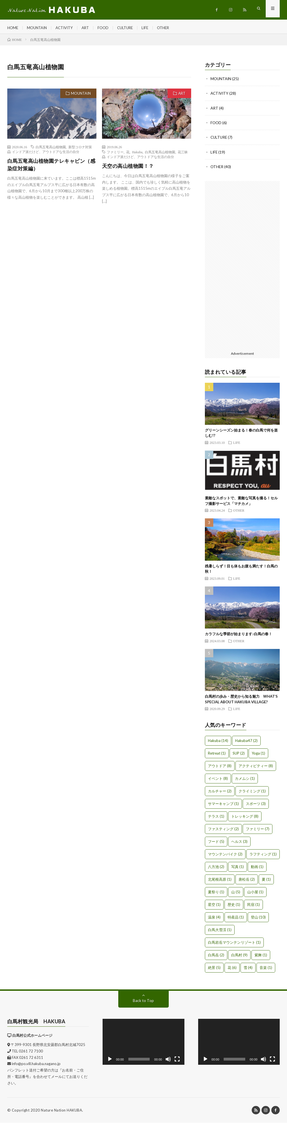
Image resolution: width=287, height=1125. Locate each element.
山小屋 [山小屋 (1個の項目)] (255, 894)
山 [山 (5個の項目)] (235, 894)
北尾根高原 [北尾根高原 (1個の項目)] (220, 881)
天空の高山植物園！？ (128, 169)
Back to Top (143, 1002)
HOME (13, 27)
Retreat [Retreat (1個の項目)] (217, 755)
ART (90, 27)
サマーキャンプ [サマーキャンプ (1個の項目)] (223, 806)
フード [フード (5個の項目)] (216, 843)
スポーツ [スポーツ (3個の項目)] (256, 806)
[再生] (110, 1061)
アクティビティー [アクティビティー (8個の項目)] (256, 768)
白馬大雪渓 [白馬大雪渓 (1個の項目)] (220, 932)
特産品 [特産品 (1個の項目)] (236, 919)
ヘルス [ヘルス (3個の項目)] (239, 843)
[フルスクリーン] (177, 1061)
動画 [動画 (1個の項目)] (257, 869)
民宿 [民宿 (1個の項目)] (253, 906)
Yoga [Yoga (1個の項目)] (258, 755)
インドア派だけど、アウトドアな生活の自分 (45, 154)
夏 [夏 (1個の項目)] (266, 881)
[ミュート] (168, 1061)
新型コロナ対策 (80, 149)
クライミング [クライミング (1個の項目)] (252, 793)
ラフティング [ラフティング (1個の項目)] (263, 856)
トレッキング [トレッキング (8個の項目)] (244, 818)
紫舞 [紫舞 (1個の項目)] (260, 957)
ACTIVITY (68, 27)
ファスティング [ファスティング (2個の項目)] (223, 831)
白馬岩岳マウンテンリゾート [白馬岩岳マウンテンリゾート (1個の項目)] (234, 944)
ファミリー (115, 154)
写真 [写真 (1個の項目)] (237, 869)
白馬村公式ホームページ (32, 1037)
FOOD (109, 27)
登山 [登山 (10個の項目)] (258, 919)
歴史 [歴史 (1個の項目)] (234, 906)
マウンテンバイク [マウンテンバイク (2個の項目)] (225, 856)
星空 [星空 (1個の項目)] (214, 906)
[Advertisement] (242, 267)
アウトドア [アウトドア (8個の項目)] (220, 768)
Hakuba (137, 154)
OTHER (172, 27)
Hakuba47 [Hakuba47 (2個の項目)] (246, 743)
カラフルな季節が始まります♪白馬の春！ (238, 636)
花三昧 (183, 154)
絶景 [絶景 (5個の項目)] (214, 970)
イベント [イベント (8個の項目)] (218, 780)
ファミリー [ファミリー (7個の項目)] (257, 831)
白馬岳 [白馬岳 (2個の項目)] (216, 957)
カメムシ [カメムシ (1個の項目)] (245, 780)
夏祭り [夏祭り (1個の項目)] (216, 894)
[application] (143, 1044)
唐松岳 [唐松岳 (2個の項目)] (247, 881)
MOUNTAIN (39, 27)
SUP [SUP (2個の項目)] (239, 755)
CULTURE (132, 27)
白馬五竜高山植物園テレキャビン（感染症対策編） (51, 167)
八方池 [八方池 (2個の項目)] (216, 869)
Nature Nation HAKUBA (61, 1112)
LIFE (153, 27)
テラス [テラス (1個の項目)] (216, 818)
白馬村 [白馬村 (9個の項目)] (239, 957)
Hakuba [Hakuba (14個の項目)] (218, 743)
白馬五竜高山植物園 (51, 149)
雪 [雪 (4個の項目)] (248, 970)
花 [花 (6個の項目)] (232, 970)
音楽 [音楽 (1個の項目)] (266, 970)
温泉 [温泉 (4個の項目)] (214, 919)
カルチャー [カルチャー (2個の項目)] (220, 793)
